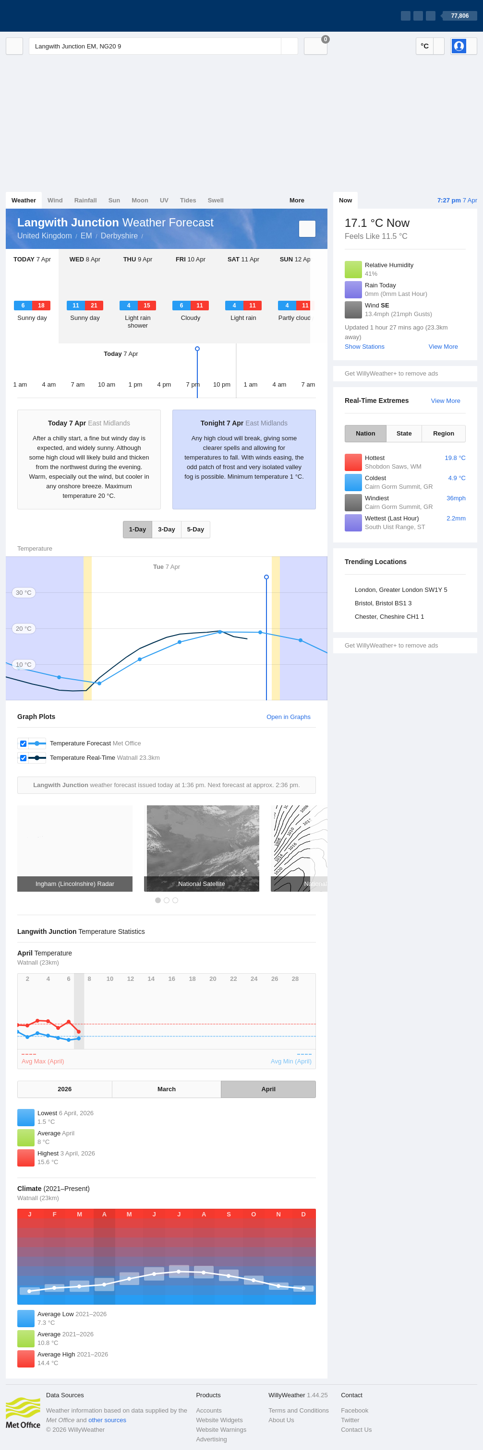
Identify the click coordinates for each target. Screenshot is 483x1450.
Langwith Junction (148, 235)
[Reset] (273, 46)
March (166, 1089)
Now (345, 200)
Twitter (350, 1420)
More (297, 200)
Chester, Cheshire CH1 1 (389, 616)
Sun (115, 200)
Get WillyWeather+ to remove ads (391, 373)
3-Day (166, 529)
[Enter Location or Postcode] (163, 46)
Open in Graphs (288, 716)
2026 (65, 1089)
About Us (281, 1420)
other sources (107, 1420)
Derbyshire (119, 236)
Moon (140, 200)
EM (86, 236)
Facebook (354, 1410)
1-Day (137, 529)
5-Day (195, 529)
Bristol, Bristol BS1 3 (383, 603)
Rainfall (85, 200)
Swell (216, 200)
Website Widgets (219, 1420)
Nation (365, 433)
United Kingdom (44, 236)
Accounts (208, 1410)
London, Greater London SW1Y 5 (401, 589)
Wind (55, 200)
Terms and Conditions (298, 1410)
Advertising (211, 1439)
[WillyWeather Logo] (51, 16)
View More (443, 346)
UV (164, 200)
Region (443, 433)
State (404, 433)
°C (425, 46)
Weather (24, 200)
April (268, 1089)
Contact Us (356, 1429)
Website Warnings (221, 1429)
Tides (188, 200)
